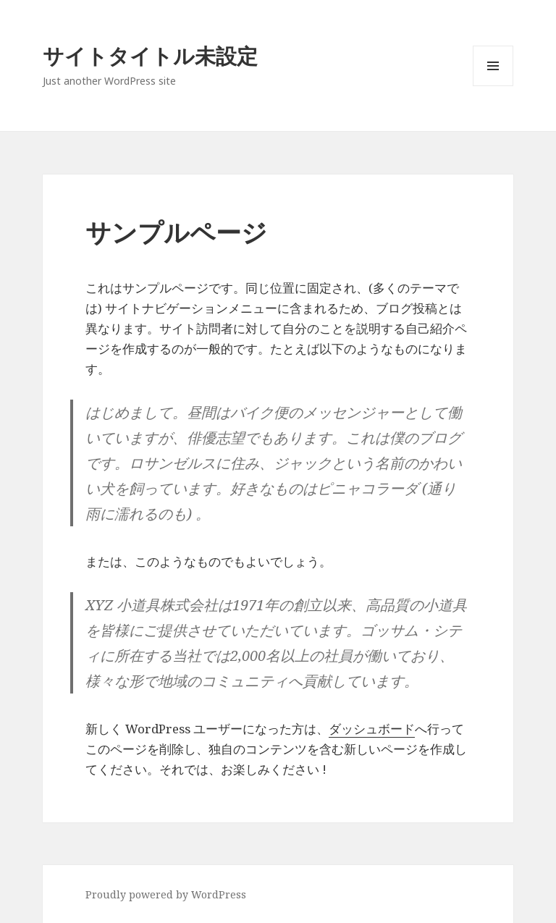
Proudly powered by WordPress (165, 894)
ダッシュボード (372, 728)
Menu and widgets (493, 85)
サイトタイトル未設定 (150, 55)
